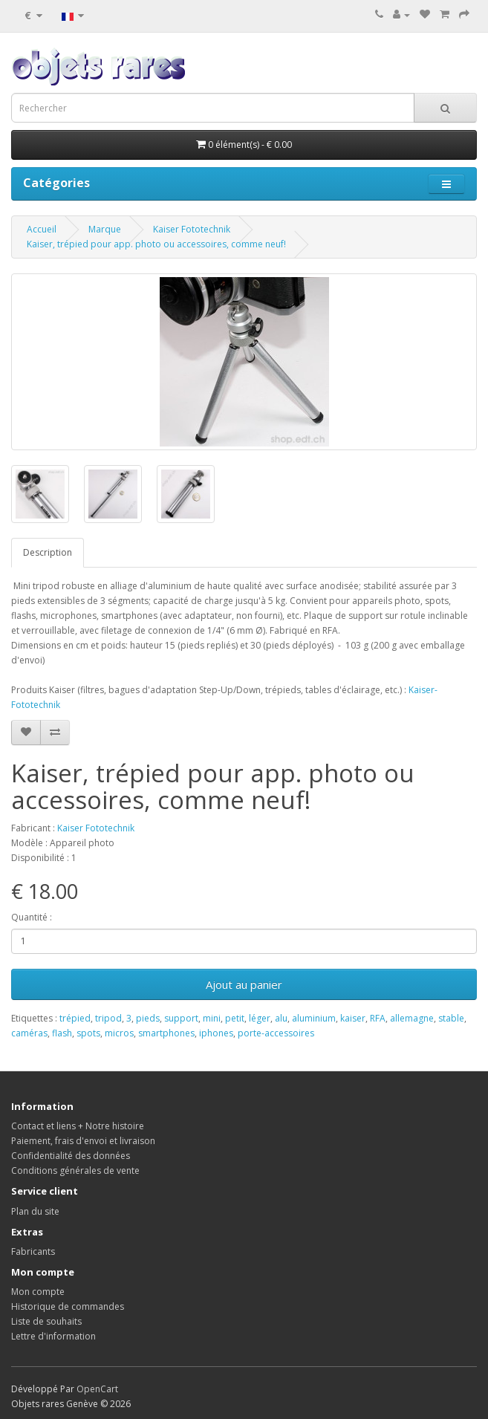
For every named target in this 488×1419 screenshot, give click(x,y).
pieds (148, 1018)
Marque (104, 229)
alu (281, 1018)
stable (451, 1018)
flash (62, 1033)
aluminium (314, 1018)
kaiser (352, 1018)
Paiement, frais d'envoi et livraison (83, 1140)
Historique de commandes (67, 1306)
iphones (216, 1033)
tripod (108, 1018)
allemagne (412, 1018)
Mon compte (38, 1291)
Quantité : (31, 917)
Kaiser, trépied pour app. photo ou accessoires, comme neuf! (156, 244)
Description (47, 552)
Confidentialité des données (70, 1155)
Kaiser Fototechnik (191, 229)
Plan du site (35, 1211)
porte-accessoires (276, 1033)
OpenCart (97, 1389)
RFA (377, 1018)
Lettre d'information (53, 1336)
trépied (75, 1018)
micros (119, 1033)
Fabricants (33, 1251)
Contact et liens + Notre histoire (77, 1126)
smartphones (166, 1033)
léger (259, 1018)
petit (234, 1018)
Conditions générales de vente (75, 1170)
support (181, 1018)
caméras (29, 1033)
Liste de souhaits (46, 1321)
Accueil (41, 229)
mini (212, 1018)
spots (88, 1033)
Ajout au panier (244, 984)
